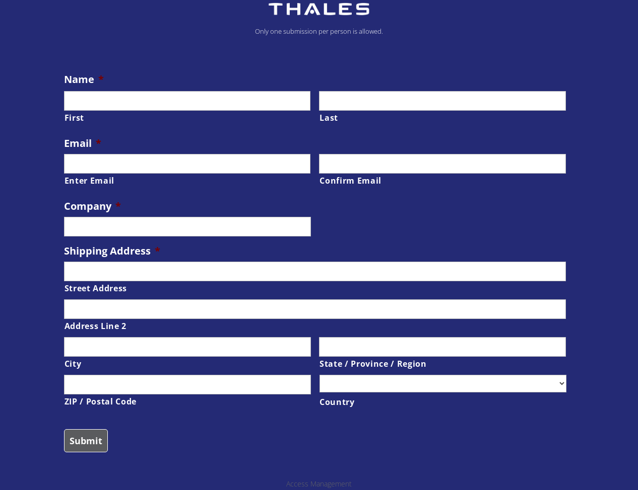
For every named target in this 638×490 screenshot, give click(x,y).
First (74, 117)
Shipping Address (112, 251)
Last (329, 117)
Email (82, 143)
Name (84, 79)
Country (337, 401)
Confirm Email (350, 180)
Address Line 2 (95, 326)
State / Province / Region (373, 363)
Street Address (96, 288)
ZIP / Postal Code (101, 401)
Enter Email (89, 180)
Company (92, 206)
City (73, 363)
